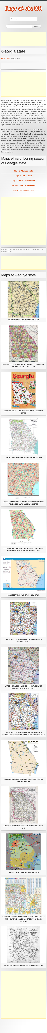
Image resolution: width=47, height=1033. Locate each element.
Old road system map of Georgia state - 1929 (23, 966)
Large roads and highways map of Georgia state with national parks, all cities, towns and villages (23, 919)
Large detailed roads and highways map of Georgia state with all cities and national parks (23, 734)
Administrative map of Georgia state (23, 320)
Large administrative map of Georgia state (23, 457)
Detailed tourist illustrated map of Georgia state (23, 412)
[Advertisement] (23, 39)
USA (8, 58)
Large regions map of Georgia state (23, 872)
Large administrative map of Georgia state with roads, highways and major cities (23, 503)
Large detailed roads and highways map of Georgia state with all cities (23, 687)
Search (36, 26)
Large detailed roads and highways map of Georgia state (23, 641)
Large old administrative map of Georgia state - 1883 (23, 827)
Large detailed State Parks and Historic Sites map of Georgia (23, 780)
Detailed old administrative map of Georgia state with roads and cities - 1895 (23, 365)
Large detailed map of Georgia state (23, 595)
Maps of (23, 171)
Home (3, 58)
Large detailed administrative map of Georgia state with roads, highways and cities (23, 550)
